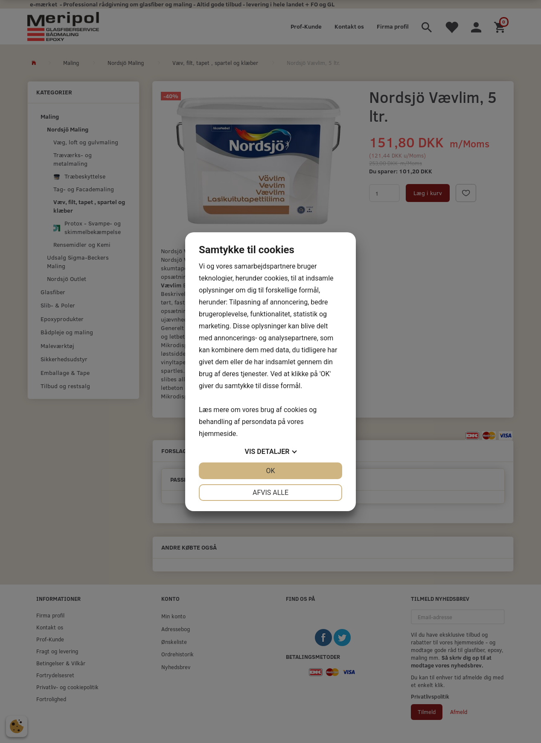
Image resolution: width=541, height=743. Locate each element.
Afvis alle (270, 493)
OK (270, 471)
